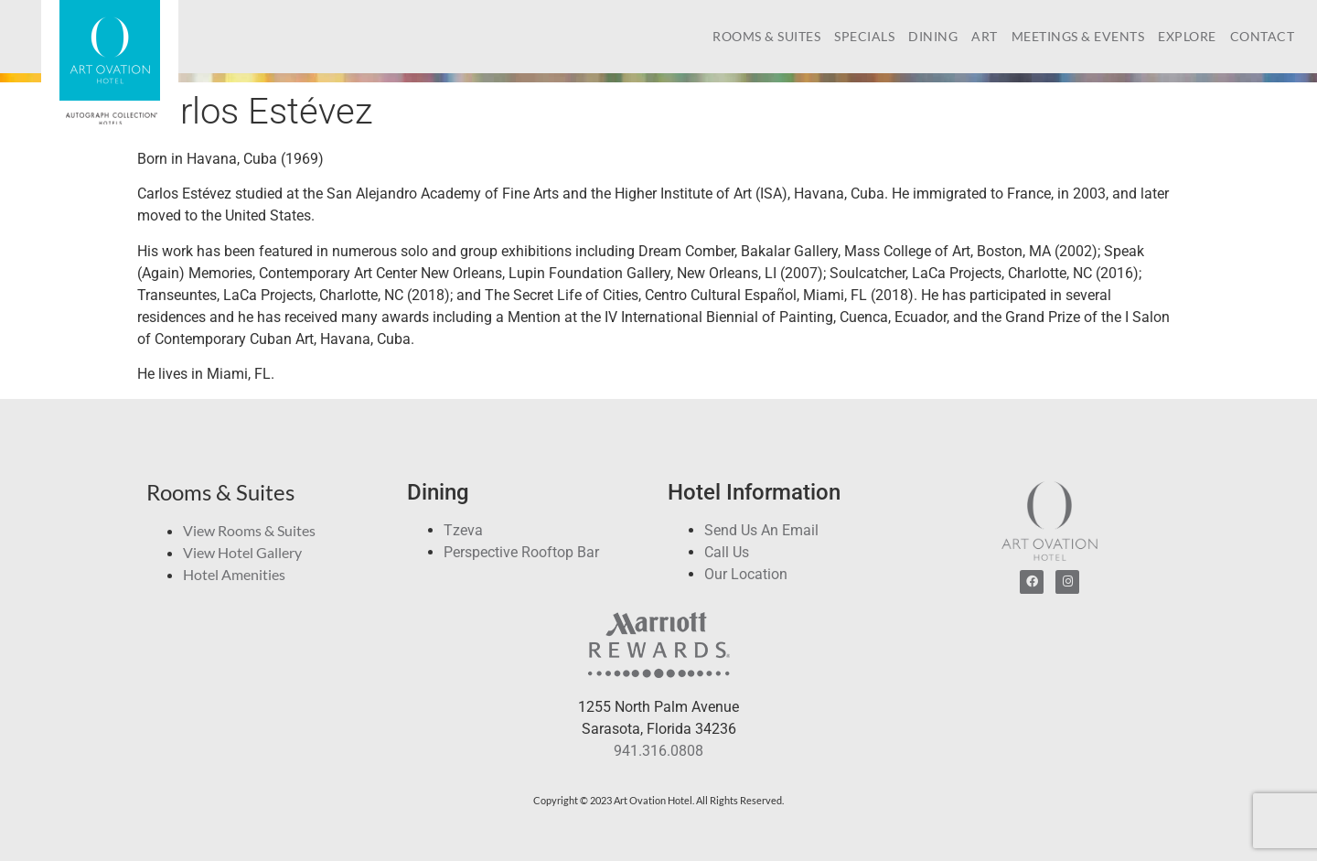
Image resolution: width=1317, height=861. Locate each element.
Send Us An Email (761, 530)
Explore (1187, 36)
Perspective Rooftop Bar (521, 552)
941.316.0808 (658, 750)
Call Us (726, 552)
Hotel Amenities (234, 574)
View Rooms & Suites (249, 530)
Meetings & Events (1078, 36)
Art (984, 36)
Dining (933, 36)
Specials (864, 36)
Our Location (745, 574)
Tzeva (463, 530)
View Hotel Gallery (242, 552)
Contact (1262, 36)
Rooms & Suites (766, 36)
